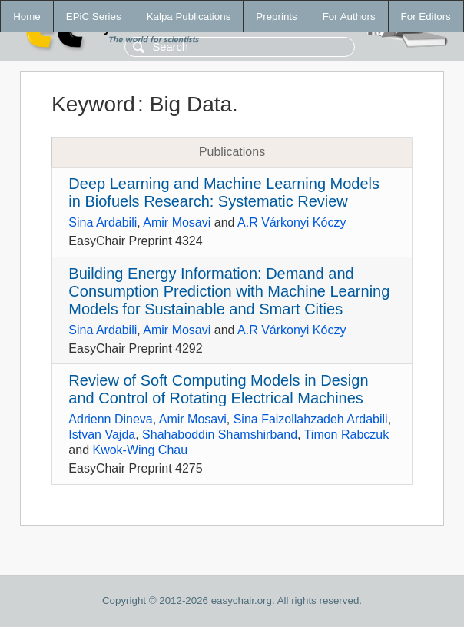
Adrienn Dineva (110, 419)
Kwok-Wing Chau (139, 449)
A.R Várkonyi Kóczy (291, 222)
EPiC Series (93, 16)
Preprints (276, 16)
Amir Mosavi (176, 222)
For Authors (349, 16)
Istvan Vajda (101, 434)
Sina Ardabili (102, 222)
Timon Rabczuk (346, 434)
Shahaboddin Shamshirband (219, 434)
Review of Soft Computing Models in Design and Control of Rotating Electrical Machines (218, 389)
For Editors (426, 16)
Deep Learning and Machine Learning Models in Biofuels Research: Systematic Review (223, 192)
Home (27, 16)
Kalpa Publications (189, 16)
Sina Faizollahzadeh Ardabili (311, 419)
